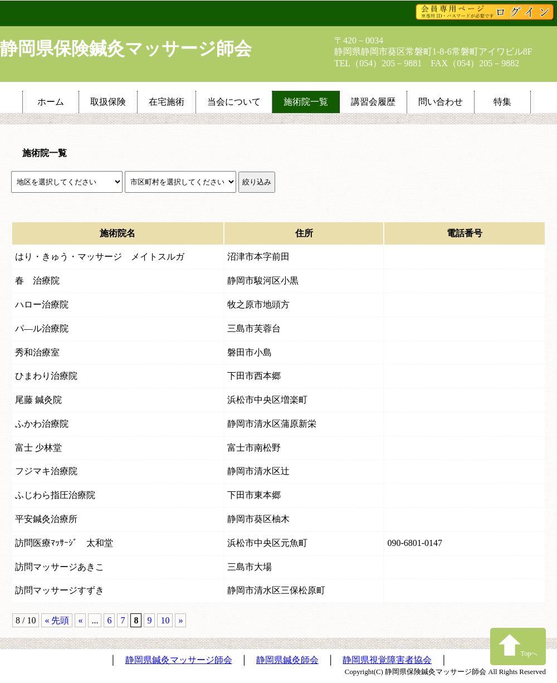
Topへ (518, 645)
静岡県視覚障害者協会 (387, 660)
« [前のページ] (80, 620)
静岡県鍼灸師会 (287, 660)
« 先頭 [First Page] (57, 620)
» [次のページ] (180, 620)
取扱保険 (108, 101)
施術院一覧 (306, 101)
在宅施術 (166, 101)
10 (164, 620)
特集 (502, 101)
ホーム (50, 101)
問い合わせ (440, 101)
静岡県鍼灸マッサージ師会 (178, 660)
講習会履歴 (373, 101)
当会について (234, 101)
